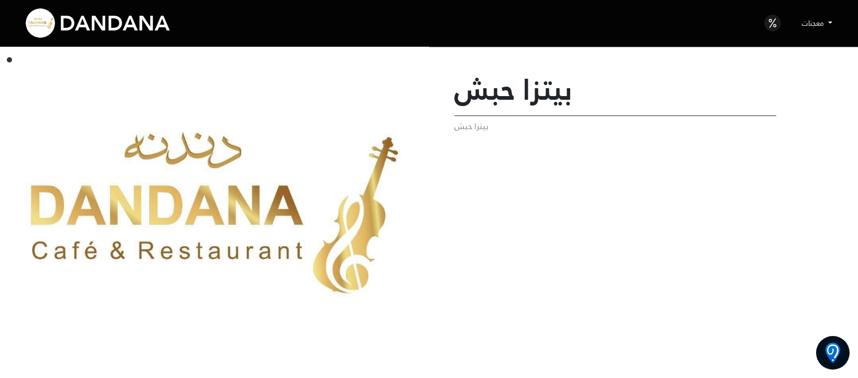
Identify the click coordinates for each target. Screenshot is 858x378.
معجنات (814, 23)
